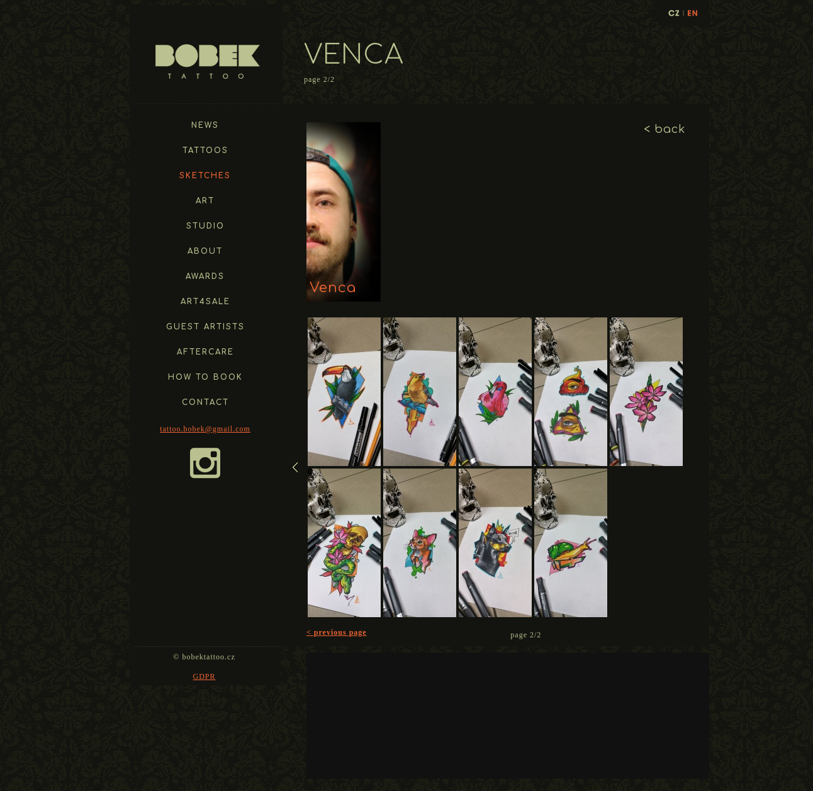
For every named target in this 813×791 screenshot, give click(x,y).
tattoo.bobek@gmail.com (205, 428)
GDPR (204, 676)
